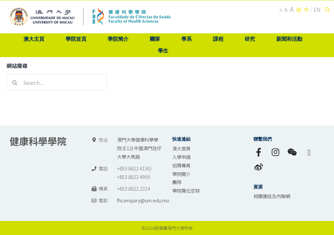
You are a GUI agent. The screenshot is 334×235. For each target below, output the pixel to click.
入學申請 (181, 156)
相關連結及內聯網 (271, 196)
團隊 (176, 182)
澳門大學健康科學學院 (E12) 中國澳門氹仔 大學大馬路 (139, 148)
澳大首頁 (181, 148)
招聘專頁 (181, 165)
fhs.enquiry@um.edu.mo (143, 200)
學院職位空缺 (186, 190)
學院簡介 (181, 173)
